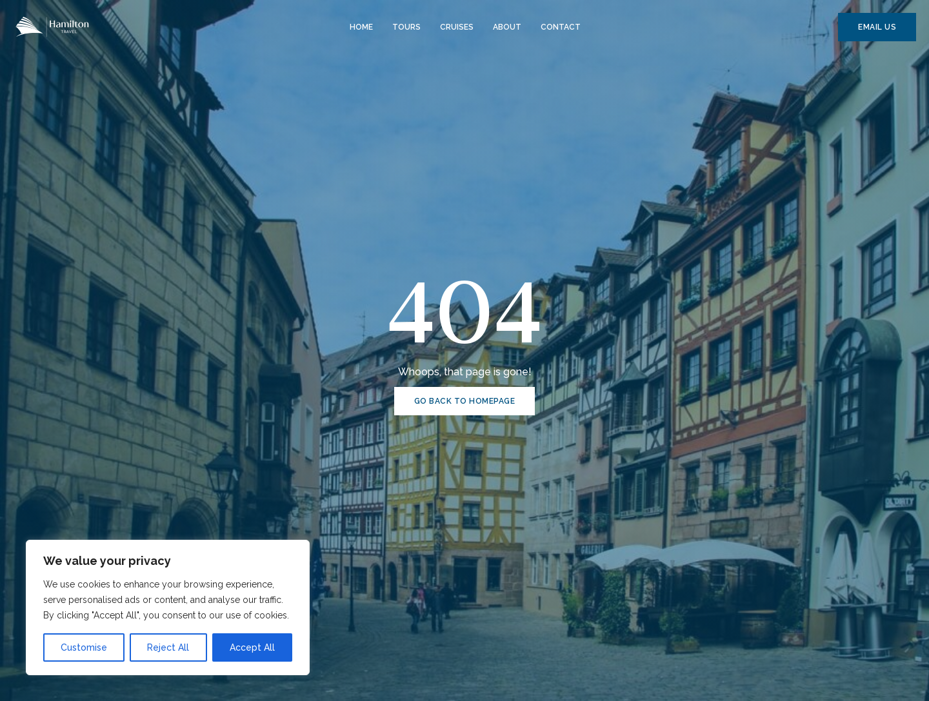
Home (361, 27)
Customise (84, 647)
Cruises (457, 27)
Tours (406, 27)
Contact (561, 27)
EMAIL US (877, 27)
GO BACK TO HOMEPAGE (464, 401)
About (507, 27)
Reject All (168, 647)
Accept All (252, 647)
